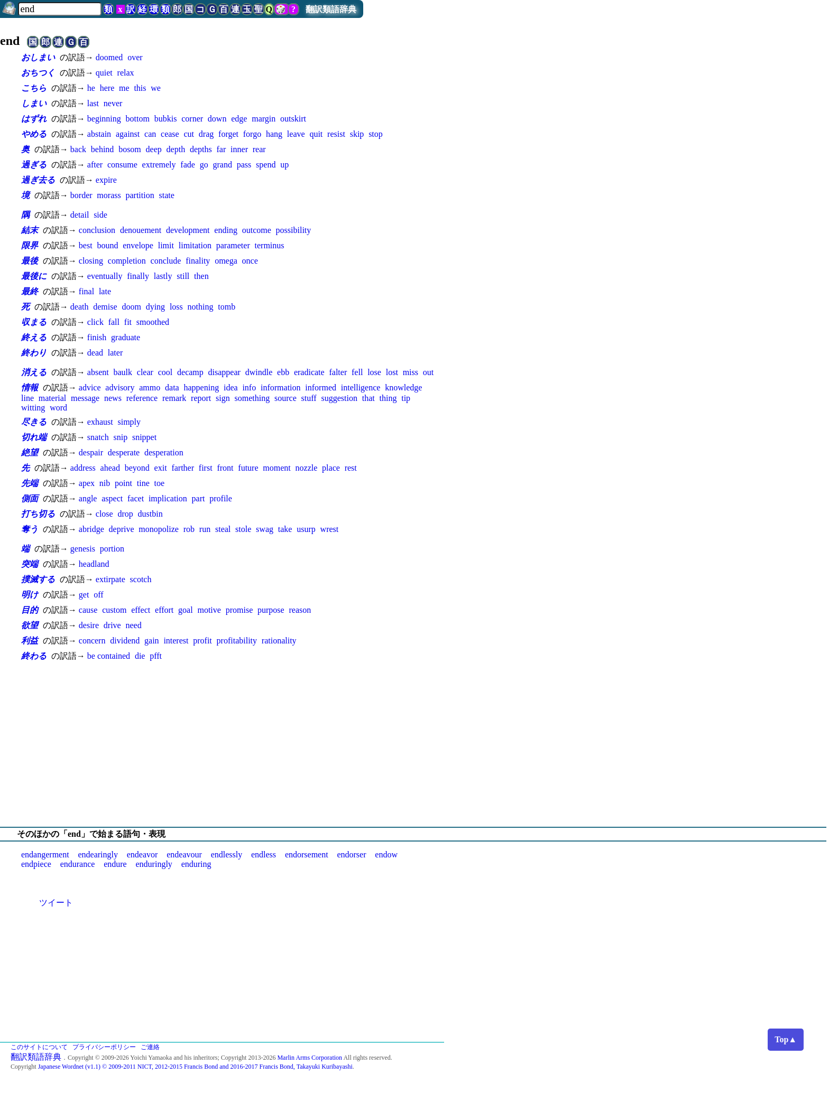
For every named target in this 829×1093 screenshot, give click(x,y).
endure (115, 864)
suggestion (339, 398)
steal (223, 529)
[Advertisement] (414, 744)
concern (92, 640)
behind (102, 149)
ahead (110, 467)
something (252, 398)
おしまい (38, 57)
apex (87, 483)
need (133, 625)
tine (143, 483)
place (331, 467)
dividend (125, 640)
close (104, 513)
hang (274, 133)
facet (135, 498)
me (124, 87)
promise (239, 609)
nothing (201, 306)
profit (202, 640)
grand (222, 164)
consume (122, 164)
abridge (91, 529)
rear (259, 149)
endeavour (184, 854)
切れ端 (34, 437)
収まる (34, 321)
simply (129, 421)
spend (265, 164)
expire (106, 179)
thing (388, 398)
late (105, 291)
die (140, 655)
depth (176, 149)
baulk (122, 372)
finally (138, 276)
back (78, 149)
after (95, 164)
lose (374, 372)
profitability (237, 640)
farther (182, 467)
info (249, 387)
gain (151, 640)
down (217, 118)
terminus (269, 245)
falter (338, 372)
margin (263, 118)
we (156, 87)
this (140, 87)
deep (154, 149)
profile (220, 498)
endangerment (45, 854)
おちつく (38, 72)
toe (159, 483)
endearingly (98, 854)
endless (263, 854)
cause (88, 609)
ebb (283, 372)
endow (386, 854)
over (134, 57)
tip (405, 398)
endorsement (306, 854)
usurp (306, 529)
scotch (141, 579)
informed (320, 387)
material (52, 398)
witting (33, 407)
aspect (112, 498)
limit (166, 245)
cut (188, 133)
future (248, 467)
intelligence (361, 387)
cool (165, 372)
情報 (29, 387)
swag (264, 529)
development (188, 230)
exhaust (100, 421)
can (150, 133)
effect (140, 609)
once (250, 260)
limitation (195, 245)
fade (187, 164)
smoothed (152, 321)
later (115, 352)
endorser (351, 854)
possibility (293, 230)
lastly (163, 276)
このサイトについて (39, 1047)
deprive (121, 529)
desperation (163, 452)
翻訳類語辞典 (331, 9)
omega (226, 260)
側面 (29, 498)
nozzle (307, 467)
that (368, 398)
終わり (34, 352)
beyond (137, 467)
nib (104, 483)
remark (174, 398)
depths (201, 149)
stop (376, 133)
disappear (224, 372)
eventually (105, 276)
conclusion (97, 230)
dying (155, 306)
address (83, 467)
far (221, 149)
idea (231, 387)
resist (336, 133)
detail (79, 214)
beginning (104, 118)
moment (276, 467)
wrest (329, 529)
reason (300, 609)
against (128, 133)
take (285, 529)
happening (201, 387)
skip (357, 133)
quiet (104, 72)
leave (296, 133)
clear (145, 372)
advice (90, 387)
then (201, 276)
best (86, 245)
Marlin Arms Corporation (309, 1057)
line (27, 398)
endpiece (36, 864)
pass (244, 164)
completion (127, 260)
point (123, 483)
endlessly (227, 854)
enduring (196, 864)
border (81, 195)
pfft (156, 655)
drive (112, 625)
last (93, 103)
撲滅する (38, 579)
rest (351, 467)
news (113, 398)
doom (131, 306)
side (100, 214)
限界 (29, 245)
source (285, 398)
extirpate (110, 579)
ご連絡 (150, 1047)
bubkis (165, 118)
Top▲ (786, 1039)
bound (107, 245)
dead (95, 352)
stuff (309, 398)
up (284, 164)
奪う (29, 529)
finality (198, 260)
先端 (29, 483)
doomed (109, 57)
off (98, 594)
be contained (108, 655)
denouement (140, 230)
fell (357, 372)
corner (192, 118)
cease (170, 133)
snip (120, 437)
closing (91, 260)
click (95, 321)
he (91, 87)
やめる (34, 133)
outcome (256, 230)
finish (96, 337)
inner (239, 149)
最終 (29, 291)
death (79, 306)
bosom (129, 149)
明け (29, 594)
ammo (149, 387)
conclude (166, 260)
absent (98, 372)
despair (91, 452)
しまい (34, 103)
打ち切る (38, 513)
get (84, 594)
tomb (226, 306)
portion (112, 548)
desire (89, 625)
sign (223, 398)
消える (34, 372)
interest (175, 640)
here (107, 87)
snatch (98, 437)
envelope (138, 245)
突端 (29, 563)
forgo (252, 133)
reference (142, 398)
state (166, 195)
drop (125, 513)
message (85, 398)
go (204, 164)
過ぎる (34, 164)
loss (176, 306)
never (113, 103)
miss (410, 372)
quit (316, 133)
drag (206, 133)
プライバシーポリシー (104, 1047)
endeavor (142, 854)
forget (228, 133)
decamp (190, 372)
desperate (124, 452)
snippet (144, 437)
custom (114, 609)
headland (94, 563)
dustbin (150, 513)
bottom (138, 118)
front (225, 467)
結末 (29, 230)
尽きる (34, 421)
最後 (29, 260)
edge (239, 118)
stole (243, 529)
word (58, 407)
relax (125, 72)
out (428, 372)
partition (139, 195)
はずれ (34, 118)
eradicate (309, 372)
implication (168, 498)
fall (113, 321)
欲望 (29, 625)
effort (164, 609)
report (201, 398)
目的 (29, 609)
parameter (233, 245)
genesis (82, 548)
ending (225, 230)
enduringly (154, 864)
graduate (125, 337)
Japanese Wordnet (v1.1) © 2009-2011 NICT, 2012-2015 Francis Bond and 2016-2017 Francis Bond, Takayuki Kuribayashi (195, 1066)
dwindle (259, 372)
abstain (99, 133)
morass (109, 195)
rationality (279, 640)
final (86, 291)
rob (189, 529)
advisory (119, 387)
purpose (270, 609)
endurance (77, 864)
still (183, 276)
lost (392, 372)
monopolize (159, 529)
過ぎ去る (38, 179)
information (281, 387)
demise (105, 306)
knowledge (403, 387)
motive (208, 609)
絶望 (29, 452)
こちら (34, 87)
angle (88, 498)
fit (128, 321)
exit (160, 467)
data (172, 387)
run (204, 529)
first (206, 467)
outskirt (293, 118)
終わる (34, 655)
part (198, 498)
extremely (159, 164)
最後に (34, 276)
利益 (29, 640)
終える (34, 337)
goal (185, 609)
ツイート (56, 902)
